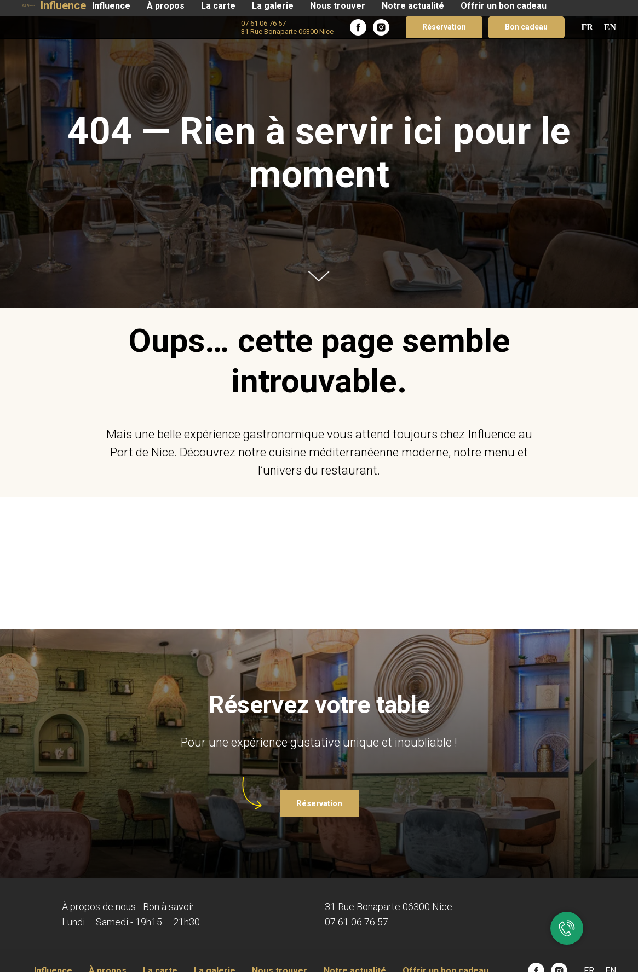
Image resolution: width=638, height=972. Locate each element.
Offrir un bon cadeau (504, 6)
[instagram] (381, 27)
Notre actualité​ (413, 6)
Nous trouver (337, 6)
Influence (111, 6)
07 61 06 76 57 (356, 922)
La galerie (273, 6)
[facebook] (358, 27)
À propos (166, 6)
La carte (218, 6)
